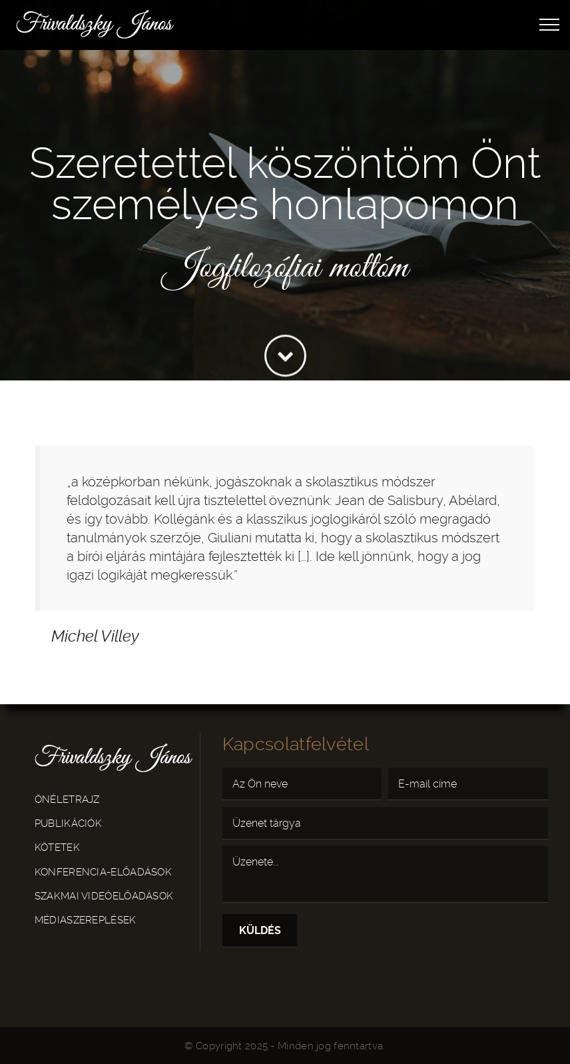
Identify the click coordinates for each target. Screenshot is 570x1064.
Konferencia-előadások (103, 872)
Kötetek (57, 847)
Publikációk (68, 823)
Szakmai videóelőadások (104, 896)
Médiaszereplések (86, 920)
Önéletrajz (67, 799)
